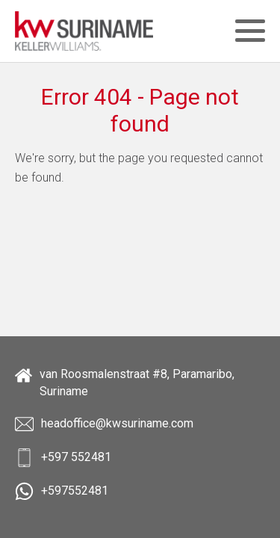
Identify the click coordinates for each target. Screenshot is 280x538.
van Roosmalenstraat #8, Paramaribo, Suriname (124, 382)
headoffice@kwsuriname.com (104, 424)
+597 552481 (63, 457)
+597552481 (61, 491)
